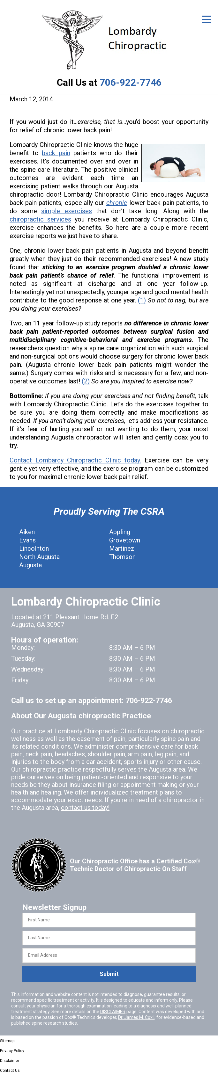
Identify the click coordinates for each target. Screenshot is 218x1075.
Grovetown (124, 540)
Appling (119, 532)
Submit (109, 973)
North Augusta (39, 557)
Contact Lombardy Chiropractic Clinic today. (75, 460)
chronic (116, 203)
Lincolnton (34, 548)
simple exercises (66, 211)
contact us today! (85, 807)
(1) (142, 300)
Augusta (30, 565)
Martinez (121, 548)
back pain (56, 153)
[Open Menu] (206, 19)
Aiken (27, 532)
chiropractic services (40, 219)
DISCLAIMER (112, 1011)
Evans (27, 540)
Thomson (122, 557)
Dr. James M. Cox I (136, 1017)
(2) (86, 381)
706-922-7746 (131, 82)
